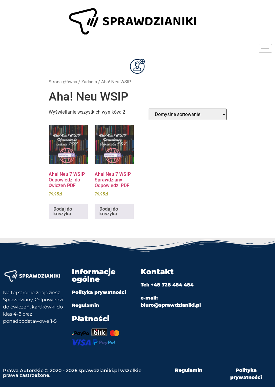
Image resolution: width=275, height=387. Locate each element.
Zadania (89, 81)
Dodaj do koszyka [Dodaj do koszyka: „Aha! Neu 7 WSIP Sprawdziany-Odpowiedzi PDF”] (108, 211)
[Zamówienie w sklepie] (188, 114)
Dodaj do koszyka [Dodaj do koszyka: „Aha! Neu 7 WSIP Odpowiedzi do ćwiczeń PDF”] (62, 211)
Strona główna (63, 81)
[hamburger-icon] (265, 48)
